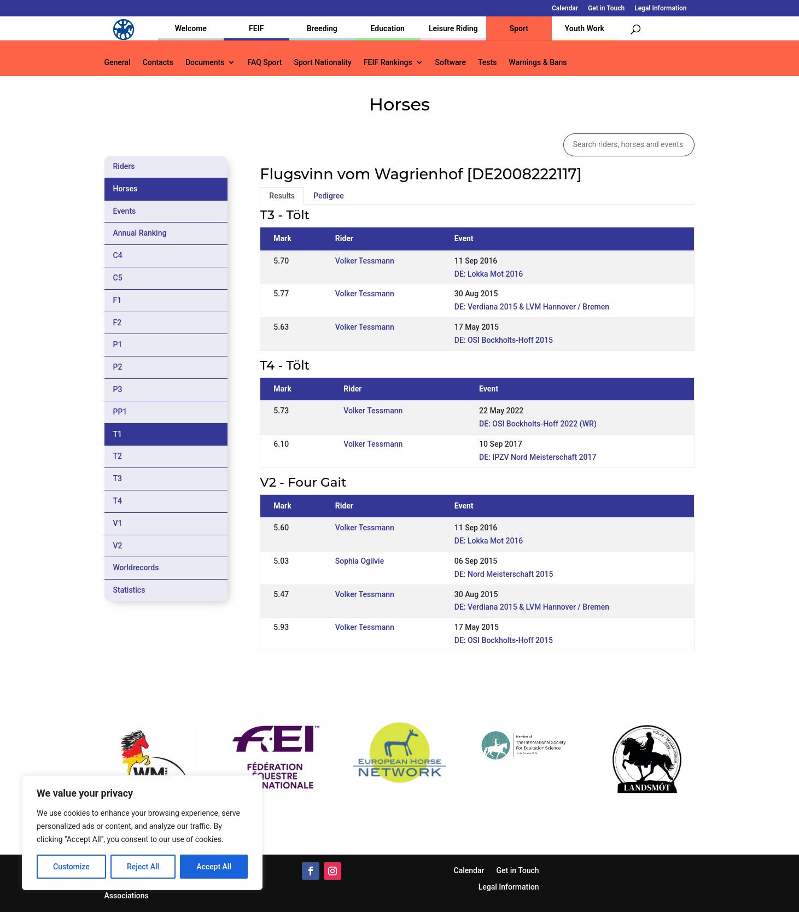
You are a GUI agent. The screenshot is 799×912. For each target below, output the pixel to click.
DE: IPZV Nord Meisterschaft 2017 (537, 457)
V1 (118, 523)
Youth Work (584, 28)
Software (450, 63)
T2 (118, 456)
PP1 (120, 411)
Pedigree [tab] (328, 195)
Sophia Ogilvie (359, 561)
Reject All (143, 866)
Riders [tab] (124, 166)
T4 (118, 500)
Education (388, 28)
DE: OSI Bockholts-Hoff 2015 (503, 340)
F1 (117, 300)
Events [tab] (124, 211)
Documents (205, 63)
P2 (118, 367)
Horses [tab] (125, 188)
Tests (487, 63)
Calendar (565, 8)
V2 (118, 545)
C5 (118, 277)
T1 (118, 434)
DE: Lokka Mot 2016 (488, 274)
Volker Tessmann (364, 260)
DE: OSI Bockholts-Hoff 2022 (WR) (538, 423)
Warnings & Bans (538, 63)
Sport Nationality (323, 63)
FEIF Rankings (388, 63)
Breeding (322, 28)
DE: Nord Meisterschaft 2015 (503, 574)
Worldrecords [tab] (136, 567)
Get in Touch (606, 8)
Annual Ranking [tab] (140, 233)
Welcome (191, 28)
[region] (142, 832)
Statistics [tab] (129, 590)
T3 (118, 478)
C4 (118, 255)
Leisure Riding (453, 28)
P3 (118, 389)
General (117, 63)
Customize (71, 866)
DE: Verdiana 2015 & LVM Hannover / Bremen (531, 306)
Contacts (158, 63)
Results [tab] (282, 195)
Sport (519, 28)
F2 (117, 322)
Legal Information (660, 8)
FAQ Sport (264, 63)
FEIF (256, 28)
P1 (118, 344)
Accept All (213, 866)
